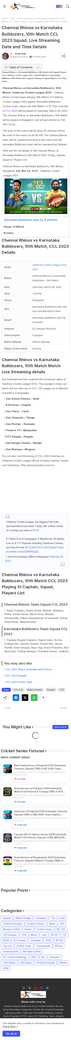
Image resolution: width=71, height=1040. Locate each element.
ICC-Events (20, 940)
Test (43, 934)
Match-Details (34, 689)
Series (28, 929)
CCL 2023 (11, 110)
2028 (5, 968)
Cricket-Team (23, 945)
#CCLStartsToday (54, 547)
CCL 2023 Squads (16, 675)
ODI (62, 923)
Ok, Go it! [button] (11, 1033)
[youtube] (35, 988)
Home (5, 18)
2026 (48, 940)
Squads (51, 689)
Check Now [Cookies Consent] (9, 1026)
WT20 (54, 934)
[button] (59, 6)
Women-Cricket (11, 929)
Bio (43, 957)
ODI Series (26, 962)
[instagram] (41, 988)
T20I (23, 934)
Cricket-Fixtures (36, 923)
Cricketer (36, 940)
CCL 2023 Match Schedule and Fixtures (29, 669)
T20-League (10, 934)
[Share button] (43, 697)
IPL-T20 (61, 929)
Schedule (40, 918)
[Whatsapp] (34, 697)
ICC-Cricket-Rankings (15, 957)
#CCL (40, 547)
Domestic (55, 957)
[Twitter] (25, 697)
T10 (64, 934)
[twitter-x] (29, 988)
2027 (34, 957)
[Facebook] (16, 697)
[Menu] (4, 6)
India (62, 918)
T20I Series (9, 962)
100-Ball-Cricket (32, 951)
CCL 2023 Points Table (19, 682)
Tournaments (43, 945)
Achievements (10, 951)
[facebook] (24, 988)
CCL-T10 (18, 689)
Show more (60, 727)
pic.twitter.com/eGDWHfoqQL (22, 551)
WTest (58, 945)
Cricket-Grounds (45, 962)
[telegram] (47, 988)
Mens (34, 934)
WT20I (59, 940)
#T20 (36, 530)
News (52, 923)
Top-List (7, 945)
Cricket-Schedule (12, 923)
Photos (63, 962)
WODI (6, 940)
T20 (12, 18)
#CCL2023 (31, 547)
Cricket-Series (44, 929)
